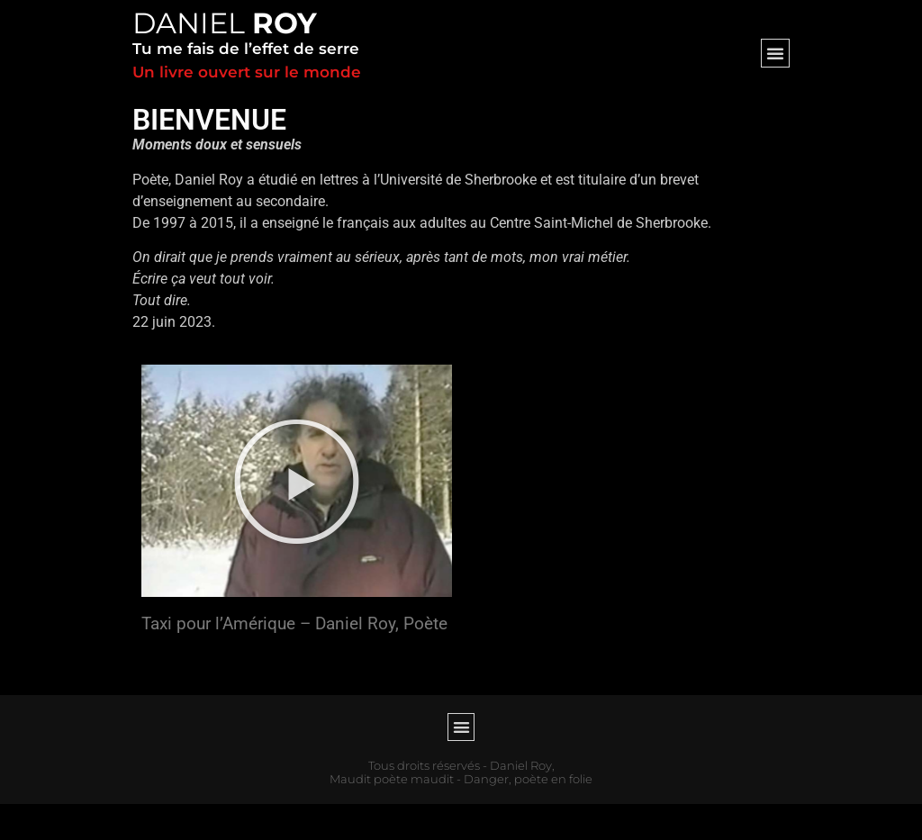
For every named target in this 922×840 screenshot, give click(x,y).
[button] (775, 53)
